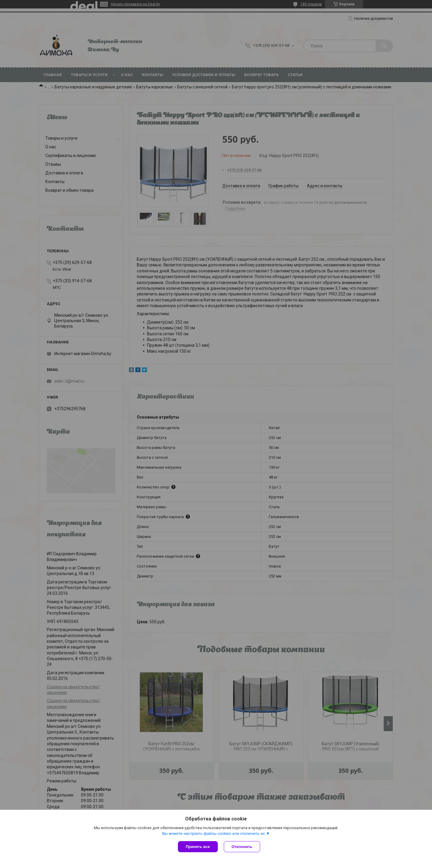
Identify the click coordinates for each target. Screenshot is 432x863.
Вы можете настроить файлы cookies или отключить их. (214, 833)
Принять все (198, 846)
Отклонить (242, 846)
